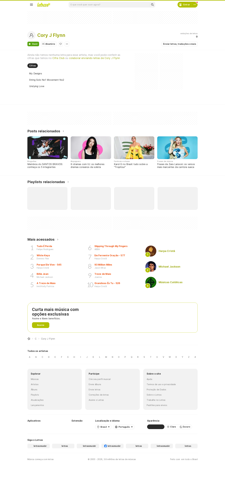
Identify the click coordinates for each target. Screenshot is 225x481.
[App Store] (52, 426)
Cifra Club (58, 58)
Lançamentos (37, 405)
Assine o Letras (96, 400)
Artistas (35, 384)
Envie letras (94, 389)
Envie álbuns (95, 384)
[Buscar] (152, 5)
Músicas (35, 379)
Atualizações (37, 400)
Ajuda (149, 379)
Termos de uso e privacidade (161, 384)
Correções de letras (99, 395)
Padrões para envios (157, 405)
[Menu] (31, 5)
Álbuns (34, 389)
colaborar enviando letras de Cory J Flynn (94, 58)
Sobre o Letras (154, 395)
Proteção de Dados (156, 389)
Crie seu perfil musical (99, 379)
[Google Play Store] (35, 426)
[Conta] (195, 5)
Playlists (35, 395)
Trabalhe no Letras (156, 400)
